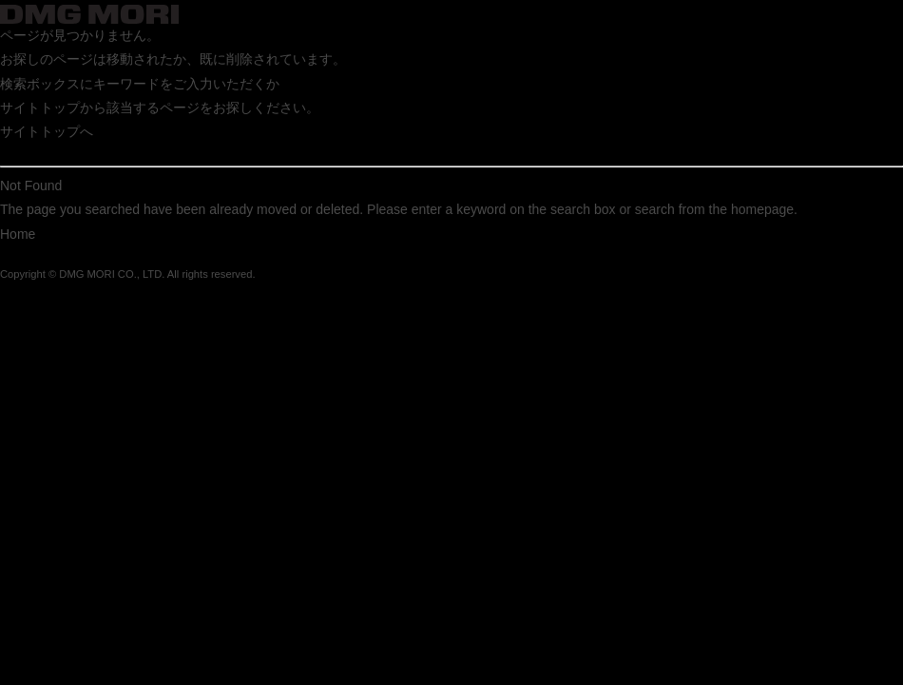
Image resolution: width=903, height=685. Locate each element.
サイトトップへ (46, 131)
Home (17, 234)
